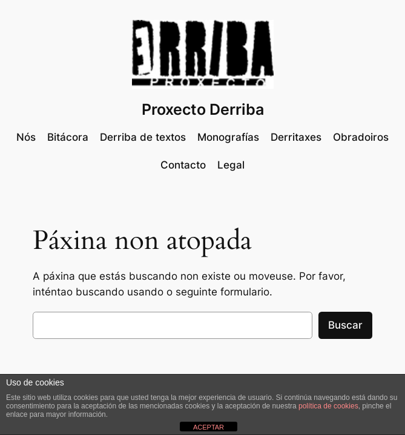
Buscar (345, 325)
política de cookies (328, 406)
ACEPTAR (208, 427)
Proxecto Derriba (203, 109)
